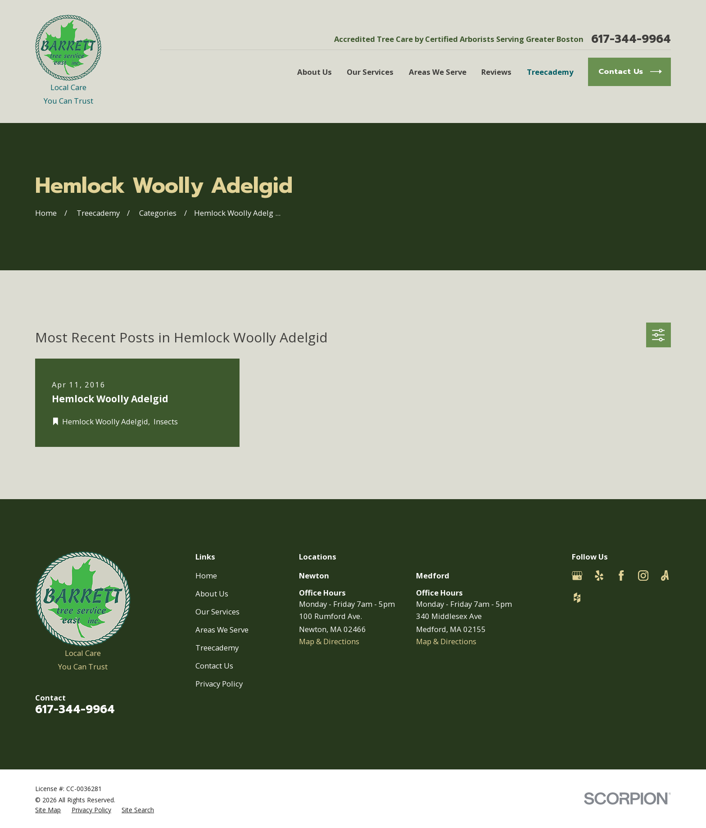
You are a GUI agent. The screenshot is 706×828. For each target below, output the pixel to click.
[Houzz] (577, 597)
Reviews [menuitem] (496, 72)
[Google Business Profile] (577, 575)
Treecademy (217, 647)
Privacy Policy (219, 683)
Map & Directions (329, 641)
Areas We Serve (222, 629)
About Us (211, 593)
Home (206, 575)
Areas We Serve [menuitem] (437, 72)
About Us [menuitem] (314, 72)
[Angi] (665, 575)
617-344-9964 (631, 39)
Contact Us (214, 665)
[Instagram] (643, 575)
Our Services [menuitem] (370, 72)
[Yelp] (599, 575)
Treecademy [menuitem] (550, 72)
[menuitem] (48, 809)
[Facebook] (621, 575)
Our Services (217, 611)
